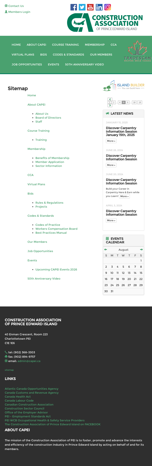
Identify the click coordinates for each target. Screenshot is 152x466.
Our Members (101, 54)
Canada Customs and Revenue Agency (32, 392)
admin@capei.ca (29, 361)
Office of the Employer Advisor (26, 412)
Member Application (49, 162)
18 (134, 102)
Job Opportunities (27, 64)
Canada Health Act (18, 396)
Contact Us (14, 6)
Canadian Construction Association (29, 404)
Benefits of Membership (52, 158)
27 (129, 285)
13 (129, 273)
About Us (41, 113)
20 (129, 279)
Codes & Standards (68, 54)
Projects (41, 206)
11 (118, 273)
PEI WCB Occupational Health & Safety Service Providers (45, 420)
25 (117, 285)
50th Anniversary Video (84, 64)
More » (111, 140)
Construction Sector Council (24, 408)
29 (141, 285)
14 (135, 273)
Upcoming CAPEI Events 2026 (56, 269)
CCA (114, 44)
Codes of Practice (47, 225)
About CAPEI (36, 44)
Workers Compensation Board (56, 229)
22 (140, 279)
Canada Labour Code (19, 400)
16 (106, 279)
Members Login (17, 12)
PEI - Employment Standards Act (28, 416)
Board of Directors (48, 117)
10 (111, 273)
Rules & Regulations (49, 202)
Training (41, 140)
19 (140, 102)
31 (112, 291)
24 (112, 285)
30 (106, 291)
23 (106, 285)
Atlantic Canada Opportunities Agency (31, 388)
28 (135, 285)
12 (123, 273)
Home (16, 44)
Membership (95, 44)
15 (141, 273)
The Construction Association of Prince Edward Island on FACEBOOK (53, 424)
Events (53, 64)
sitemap (9, 370)
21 (135, 279)
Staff (38, 121)
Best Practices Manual (51, 232)
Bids (43, 54)
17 (112, 279)
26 (123, 285)
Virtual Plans (23, 54)
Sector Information (48, 166)
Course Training (65, 44)
